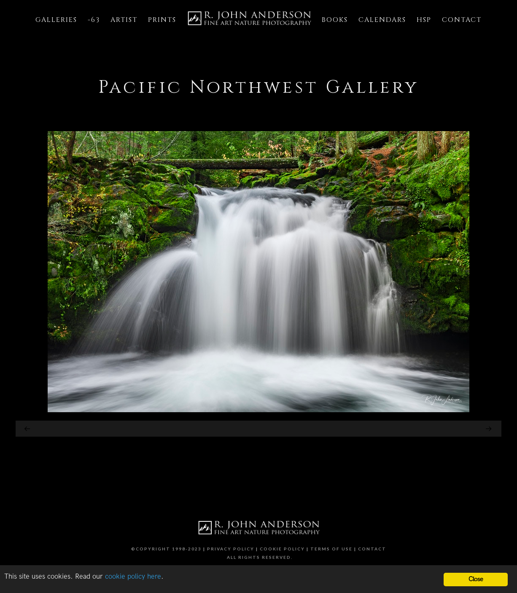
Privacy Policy (230, 548)
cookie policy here (133, 576)
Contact (372, 548)
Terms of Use (331, 548)
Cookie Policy (282, 548)
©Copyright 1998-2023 (166, 548)
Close (476, 579)
